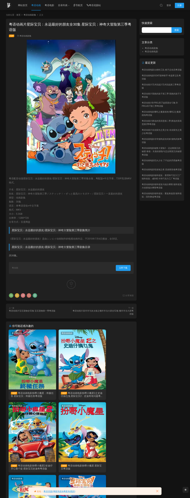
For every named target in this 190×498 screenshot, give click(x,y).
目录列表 (63, 5)
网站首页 (22, 5)
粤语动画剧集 (25, 36)
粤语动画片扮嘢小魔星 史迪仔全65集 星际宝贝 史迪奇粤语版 (71, 468)
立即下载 (123, 268)
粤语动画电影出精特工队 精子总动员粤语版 (162, 70)
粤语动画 (36, 5)
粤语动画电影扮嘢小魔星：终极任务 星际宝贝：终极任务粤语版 (28, 395)
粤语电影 (49, 5)
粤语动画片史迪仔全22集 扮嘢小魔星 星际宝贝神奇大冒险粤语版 (113, 468)
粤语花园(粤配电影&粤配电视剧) (59, 491)
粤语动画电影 (17, 333)
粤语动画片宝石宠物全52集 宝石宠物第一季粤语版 (32, 311)
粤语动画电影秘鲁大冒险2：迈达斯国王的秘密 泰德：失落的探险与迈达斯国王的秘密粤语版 (162, 151)
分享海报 (128, 295)
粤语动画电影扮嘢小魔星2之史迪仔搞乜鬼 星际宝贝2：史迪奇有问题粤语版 (71, 395)
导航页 (78, 5)
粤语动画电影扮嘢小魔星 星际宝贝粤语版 (27, 468)
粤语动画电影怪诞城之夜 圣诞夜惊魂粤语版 (162, 169)
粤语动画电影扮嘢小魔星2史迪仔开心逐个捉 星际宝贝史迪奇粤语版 (113, 395)
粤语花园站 (94, 5)
